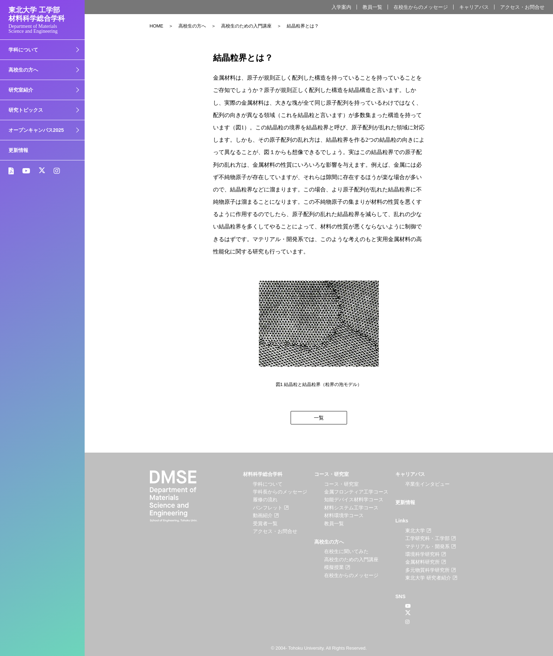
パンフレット (267, 507)
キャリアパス (474, 7)
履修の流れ (265, 499)
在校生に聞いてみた (346, 551)
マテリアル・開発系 (427, 546)
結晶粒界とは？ (303, 26)
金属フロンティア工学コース (356, 492)
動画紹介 (263, 515)
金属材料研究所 (422, 562)
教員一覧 (372, 7)
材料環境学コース (344, 515)
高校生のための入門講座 (246, 26)
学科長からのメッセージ (280, 492)
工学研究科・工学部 (427, 538)
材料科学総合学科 (262, 474)
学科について (267, 484)
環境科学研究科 (422, 554)
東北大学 (415, 530)
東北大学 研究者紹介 (428, 578)
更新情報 (18, 150)
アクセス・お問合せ (522, 7)
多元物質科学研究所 (427, 570)
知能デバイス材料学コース (353, 499)
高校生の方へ (192, 26)
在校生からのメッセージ (421, 7)
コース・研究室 (331, 474)
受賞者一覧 (265, 523)
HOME (156, 26)
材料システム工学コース (351, 507)
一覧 (319, 418)
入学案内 (341, 7)
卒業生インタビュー (427, 484)
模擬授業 (334, 567)
